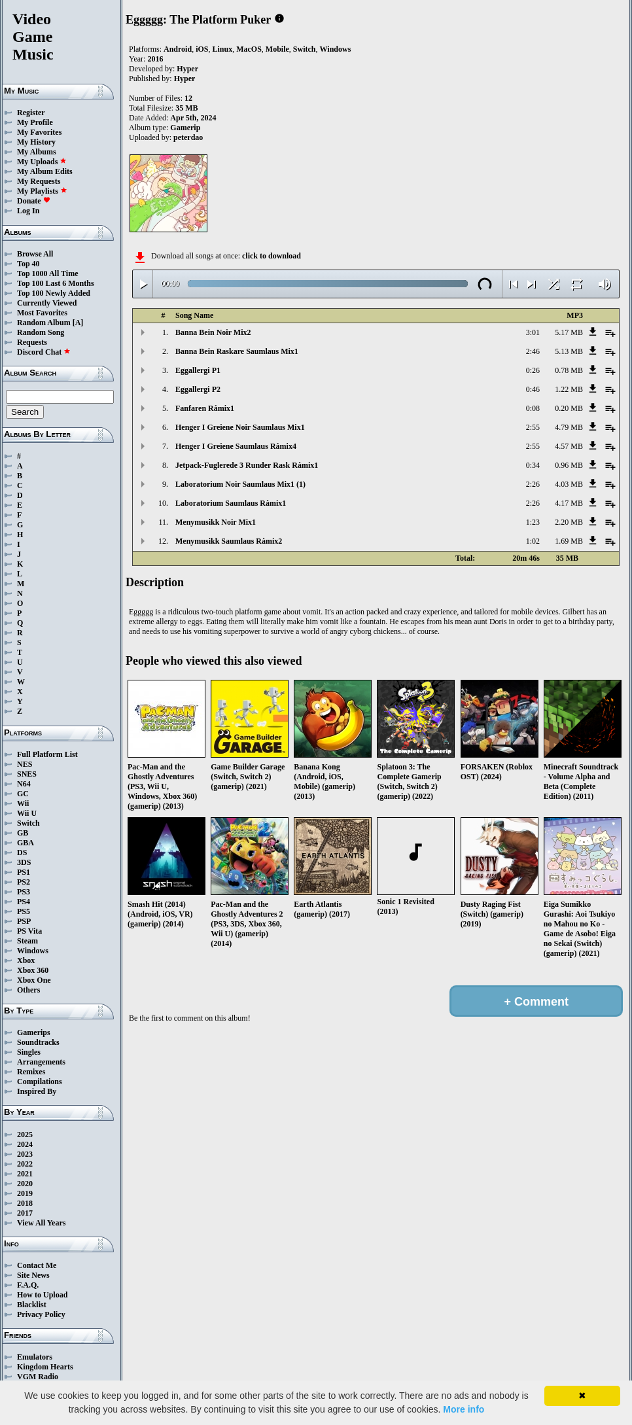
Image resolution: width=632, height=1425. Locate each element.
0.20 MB (569, 408)
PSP (24, 921)
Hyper (187, 68)
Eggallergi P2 (197, 389)
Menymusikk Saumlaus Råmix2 (228, 541)
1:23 (533, 522)
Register (31, 112)
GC (23, 793)
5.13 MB (569, 351)
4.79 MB (569, 427)
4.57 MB (569, 446)
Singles (29, 1052)
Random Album (44, 322)
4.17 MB (569, 503)
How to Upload (42, 1294)
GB (22, 832)
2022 (25, 1164)
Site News (33, 1275)
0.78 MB (569, 370)
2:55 (533, 427)
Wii (23, 803)
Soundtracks (38, 1042)
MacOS (249, 49)
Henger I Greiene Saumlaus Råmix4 (235, 446)
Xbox (26, 960)
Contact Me (36, 1265)
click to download (271, 255)
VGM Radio (37, 1376)
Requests (32, 342)
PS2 (23, 882)
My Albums (36, 151)
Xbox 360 (32, 970)
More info (463, 1409)
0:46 (533, 389)
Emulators (34, 1357)
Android (178, 49)
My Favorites (39, 132)
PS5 (23, 911)
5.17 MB (569, 332)
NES (24, 764)
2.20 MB (569, 522)
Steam (27, 940)
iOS (202, 49)
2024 (25, 1144)
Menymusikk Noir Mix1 (215, 522)
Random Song (40, 332)
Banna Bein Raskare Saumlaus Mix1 (236, 351)
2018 (25, 1203)
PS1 (23, 872)
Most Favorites (42, 312)
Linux (222, 49)
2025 (25, 1134)
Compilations (39, 1081)
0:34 (533, 465)
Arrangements (41, 1061)
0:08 (533, 408)
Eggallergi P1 (197, 370)
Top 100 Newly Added (53, 293)
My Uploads (42, 161)
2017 (25, 1213)
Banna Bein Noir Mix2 (213, 332)
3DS (24, 862)
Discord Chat (44, 352)
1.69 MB (569, 541)
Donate (33, 200)
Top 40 (28, 263)
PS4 (23, 901)
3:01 (533, 332)
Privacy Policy (41, 1314)
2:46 (533, 351)
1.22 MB (569, 389)
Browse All (35, 253)
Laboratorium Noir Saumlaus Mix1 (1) (240, 484)
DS (22, 852)
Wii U (27, 813)
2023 (25, 1154)
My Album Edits (45, 171)
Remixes (31, 1071)
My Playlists (42, 191)
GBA (25, 842)
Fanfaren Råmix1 (204, 408)
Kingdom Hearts (45, 1366)
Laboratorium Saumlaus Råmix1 (230, 503)
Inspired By (36, 1091)
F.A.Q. (28, 1285)
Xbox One (34, 980)
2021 (25, 1173)
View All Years (41, 1222)
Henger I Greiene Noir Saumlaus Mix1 (240, 427)
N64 (24, 783)
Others (28, 989)
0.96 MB (569, 465)
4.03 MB (569, 484)
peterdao (188, 137)
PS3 (23, 891)
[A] (78, 322)
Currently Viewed (47, 303)
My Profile (35, 122)
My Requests (38, 181)
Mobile (277, 49)
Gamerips (33, 1032)
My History (36, 142)
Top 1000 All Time (47, 273)
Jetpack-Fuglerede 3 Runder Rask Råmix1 (246, 465)
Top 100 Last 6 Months (55, 283)
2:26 (533, 484)
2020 (25, 1183)
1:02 (533, 541)
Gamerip (185, 127)
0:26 (533, 370)
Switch (28, 823)
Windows (32, 950)
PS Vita (29, 931)
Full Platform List (47, 754)
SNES (27, 774)
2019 (25, 1193)
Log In (28, 210)
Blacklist (31, 1304)
